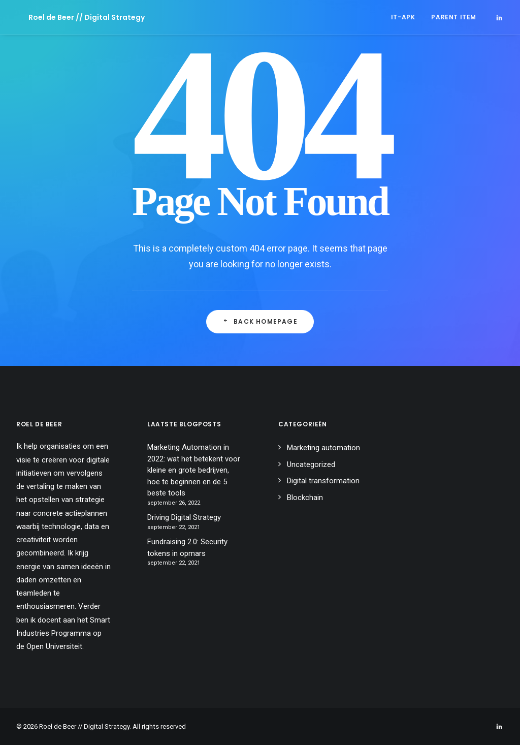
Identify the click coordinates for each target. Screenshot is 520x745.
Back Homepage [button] (260, 321)
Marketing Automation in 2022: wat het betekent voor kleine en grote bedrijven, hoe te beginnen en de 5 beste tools (193, 470)
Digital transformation (323, 480)
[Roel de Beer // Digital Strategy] (74, 17)
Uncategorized (311, 464)
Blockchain (305, 497)
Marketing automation (323, 447)
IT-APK (403, 17)
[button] (499, 17)
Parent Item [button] (453, 17)
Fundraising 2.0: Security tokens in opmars (187, 547)
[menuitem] (403, 17)
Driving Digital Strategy (184, 517)
